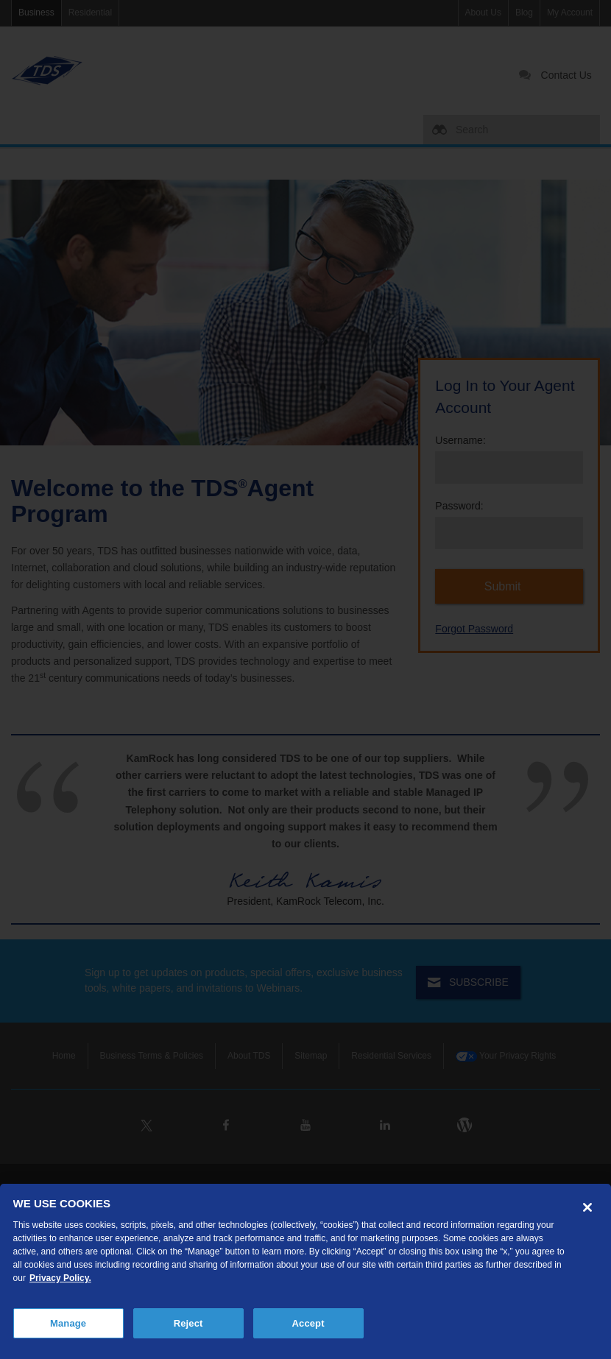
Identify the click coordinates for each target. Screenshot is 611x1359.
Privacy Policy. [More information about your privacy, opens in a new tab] (60, 1278)
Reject (188, 1323)
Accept (308, 1323)
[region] (305, 1271)
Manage (68, 1323)
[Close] (587, 1207)
